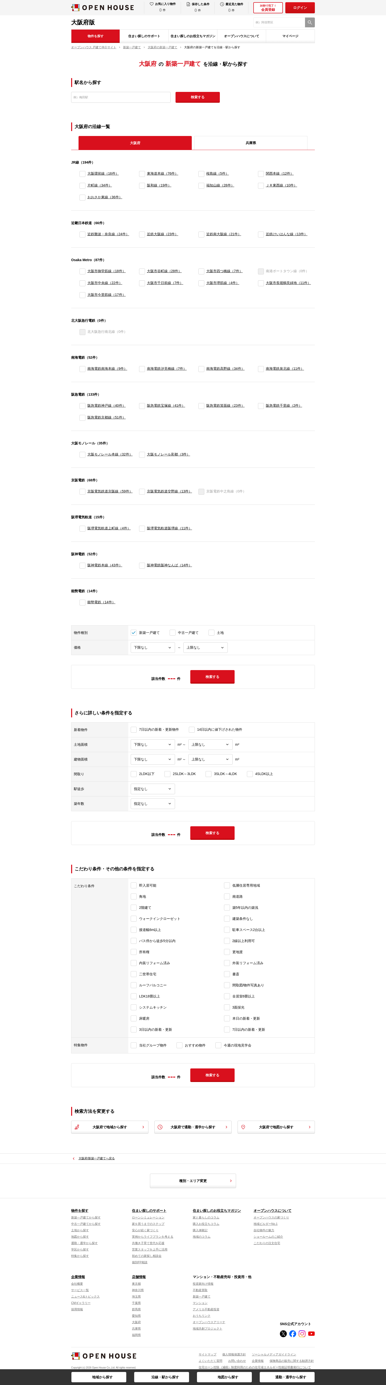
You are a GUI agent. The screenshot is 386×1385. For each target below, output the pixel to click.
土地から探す (80, 1230)
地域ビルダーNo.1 (265, 1224)
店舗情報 (139, 1277)
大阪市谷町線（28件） (164, 271)
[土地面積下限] (153, 744)
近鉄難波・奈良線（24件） (108, 234)
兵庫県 (251, 143)
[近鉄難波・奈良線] (82, 234)
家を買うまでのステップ (148, 1224)
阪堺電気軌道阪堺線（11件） (169, 528)
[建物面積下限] (153, 759)
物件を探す (96, 36)
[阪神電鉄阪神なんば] (142, 566)
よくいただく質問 (210, 1361)
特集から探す (80, 1256)
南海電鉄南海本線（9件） (107, 369)
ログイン (300, 8)
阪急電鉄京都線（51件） (106, 417)
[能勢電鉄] (82, 603)
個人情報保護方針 (234, 1354)
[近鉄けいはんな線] (261, 234)
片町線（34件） (99, 185)
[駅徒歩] (153, 789)
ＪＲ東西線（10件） (281, 185)
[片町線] (82, 186)
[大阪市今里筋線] (82, 295)
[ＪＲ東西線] (261, 186)
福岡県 (136, 1335)
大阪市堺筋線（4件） (222, 283)
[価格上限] (205, 647)
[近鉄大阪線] (142, 234)
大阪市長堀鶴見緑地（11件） (288, 283)
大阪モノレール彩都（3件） (168, 454)
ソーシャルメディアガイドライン (274, 1354)
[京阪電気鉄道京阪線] (82, 492)
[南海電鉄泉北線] (261, 369)
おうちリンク (201, 1315)
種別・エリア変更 (206, 1180)
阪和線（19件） (159, 185)
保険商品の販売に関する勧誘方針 (292, 1361)
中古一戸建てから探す (86, 1224)
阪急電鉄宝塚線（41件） (166, 405)
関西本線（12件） (280, 173)
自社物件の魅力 (264, 1230)
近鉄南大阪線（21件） (223, 234)
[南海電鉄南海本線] (82, 369)
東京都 (136, 1283)
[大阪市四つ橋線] (201, 271)
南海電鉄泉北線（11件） (285, 369)
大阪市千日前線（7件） (165, 283)
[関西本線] (261, 174)
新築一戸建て (201, 1296)
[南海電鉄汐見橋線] (142, 369)
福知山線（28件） (220, 185)
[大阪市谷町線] (142, 271)
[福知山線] (201, 186)
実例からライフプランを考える (152, 1236)
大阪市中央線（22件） (104, 283)
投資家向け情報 (203, 1283)
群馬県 (136, 1309)
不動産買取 (200, 1290)
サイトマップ (207, 1354)
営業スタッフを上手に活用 (149, 1249)
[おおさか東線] (82, 198)
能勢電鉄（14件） (101, 602)
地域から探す (102, 1377)
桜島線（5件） (217, 173)
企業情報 (78, 1277)
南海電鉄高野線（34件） (225, 369)
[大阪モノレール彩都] (142, 455)
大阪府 (136, 1322)
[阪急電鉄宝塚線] (142, 406)
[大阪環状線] (82, 174)
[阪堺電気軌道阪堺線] (142, 529)
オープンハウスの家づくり (271, 1217)
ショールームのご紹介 (268, 1236)
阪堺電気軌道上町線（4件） (109, 528)
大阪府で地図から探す (276, 1127)
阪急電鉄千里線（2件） (284, 405)
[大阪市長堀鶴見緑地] (261, 283)
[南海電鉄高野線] (201, 369)
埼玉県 (136, 1296)
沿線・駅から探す (165, 1377)
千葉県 (136, 1303)
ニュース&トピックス (85, 1296)
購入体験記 (200, 1230)
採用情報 (77, 1309)
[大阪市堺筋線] (201, 283)
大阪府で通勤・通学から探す (193, 1127)
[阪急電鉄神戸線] (82, 406)
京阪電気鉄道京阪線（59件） (110, 491)
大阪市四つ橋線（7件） (224, 271)
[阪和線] (142, 186)
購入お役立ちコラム (206, 1224)
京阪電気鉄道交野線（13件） (169, 491)
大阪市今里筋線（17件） (106, 295)
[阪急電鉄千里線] (261, 406)
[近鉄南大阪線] (201, 234)
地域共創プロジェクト (207, 1328)
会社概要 (77, 1283)
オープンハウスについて (241, 36)
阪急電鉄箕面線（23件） (225, 405)
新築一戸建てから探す (86, 1217)
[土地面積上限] (210, 744)
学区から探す (80, 1249)
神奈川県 (138, 1290)
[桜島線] (201, 174)
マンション (200, 1303)
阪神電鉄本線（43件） (104, 565)
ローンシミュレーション (148, 1217)
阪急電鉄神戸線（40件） (106, 405)
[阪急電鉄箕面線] (201, 406)
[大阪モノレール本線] (82, 455)
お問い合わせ (237, 1361)
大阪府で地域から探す (110, 1127)
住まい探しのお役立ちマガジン (193, 36)
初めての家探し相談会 (146, 1256)
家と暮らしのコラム (206, 1217)
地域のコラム (201, 1236)
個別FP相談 (139, 1262)
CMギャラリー (81, 1303)
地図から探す (228, 1377)
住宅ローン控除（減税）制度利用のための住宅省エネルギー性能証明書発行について (255, 1367)
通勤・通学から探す (290, 1377)
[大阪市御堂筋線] (82, 271)
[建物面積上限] (210, 759)
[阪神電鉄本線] (82, 566)
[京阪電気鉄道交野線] (142, 492)
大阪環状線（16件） (103, 173)
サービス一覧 (80, 1290)
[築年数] (153, 803)
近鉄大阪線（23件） (162, 234)
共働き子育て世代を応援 (148, 1243)
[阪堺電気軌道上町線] (82, 529)
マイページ (290, 36)
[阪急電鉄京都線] (82, 418)
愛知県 (136, 1315)
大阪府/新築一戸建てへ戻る (97, 1158)
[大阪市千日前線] (142, 283)
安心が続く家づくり (145, 1230)
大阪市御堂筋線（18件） (106, 271)
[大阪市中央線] (82, 283)
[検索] (310, 22)
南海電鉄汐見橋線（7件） (167, 369)
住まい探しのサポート (144, 36)
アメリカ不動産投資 (206, 1309)
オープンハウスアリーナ (209, 1322)
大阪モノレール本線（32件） (110, 454)
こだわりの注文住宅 (267, 1243)
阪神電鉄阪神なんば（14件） (169, 565)
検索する (198, 97)
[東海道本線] (142, 174)
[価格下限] (153, 647)
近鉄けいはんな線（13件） (287, 234)
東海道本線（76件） (162, 173)
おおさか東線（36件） (104, 197)
